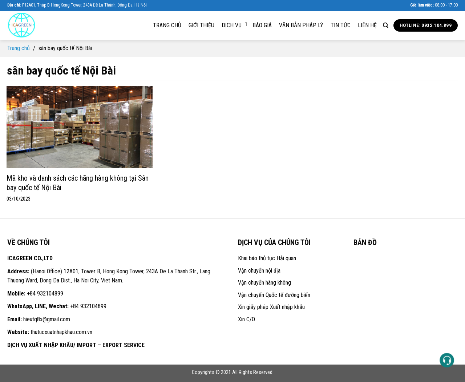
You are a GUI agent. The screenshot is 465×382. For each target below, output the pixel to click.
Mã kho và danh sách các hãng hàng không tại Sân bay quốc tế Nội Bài (78, 183)
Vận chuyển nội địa (259, 270)
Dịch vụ (234, 25)
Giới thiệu (201, 25)
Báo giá (262, 25)
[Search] (385, 25)
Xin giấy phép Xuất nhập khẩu (271, 306)
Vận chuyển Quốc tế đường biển (274, 294)
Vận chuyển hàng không (264, 282)
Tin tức (341, 25)
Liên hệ (367, 25)
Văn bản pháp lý (301, 25)
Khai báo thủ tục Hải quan (267, 258)
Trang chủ (167, 25)
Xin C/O (246, 319)
